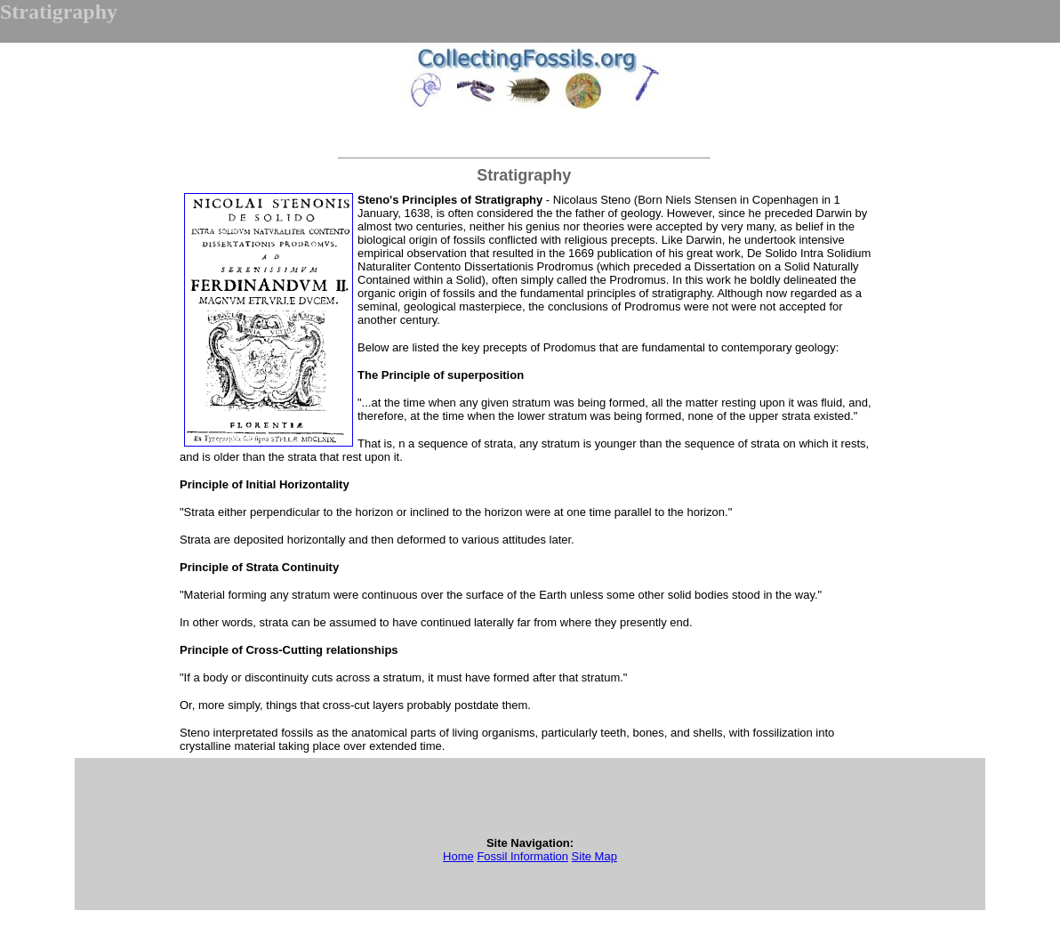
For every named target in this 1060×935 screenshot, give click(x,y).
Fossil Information (522, 856)
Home (458, 856)
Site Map (594, 856)
